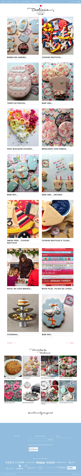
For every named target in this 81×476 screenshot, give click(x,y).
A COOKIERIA (10, 1)
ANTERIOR (9, 343)
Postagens (32, 448)
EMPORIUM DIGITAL (76, 474)
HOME (3, 1)
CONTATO (34, 1)
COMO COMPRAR (26, 1)
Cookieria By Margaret (10, 474)
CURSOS (17, 1)
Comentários (33, 450)
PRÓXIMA (72, 343)
